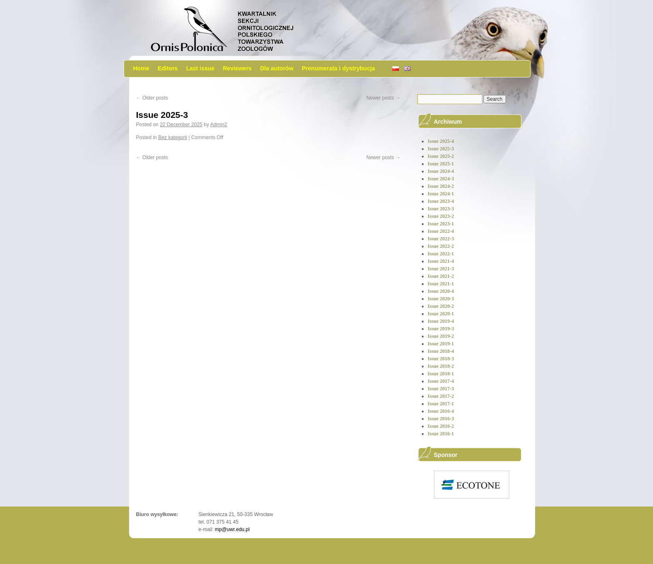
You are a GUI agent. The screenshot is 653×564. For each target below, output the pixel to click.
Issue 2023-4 (441, 201)
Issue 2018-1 (441, 374)
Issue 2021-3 (441, 269)
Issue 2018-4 (441, 351)
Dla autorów (276, 68)
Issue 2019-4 (441, 321)
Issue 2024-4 (441, 171)
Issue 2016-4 (441, 411)
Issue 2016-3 (441, 419)
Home (141, 68)
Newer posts (383, 98)
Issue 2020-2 (441, 306)
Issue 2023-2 (441, 216)
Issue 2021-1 (441, 284)
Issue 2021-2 (441, 276)
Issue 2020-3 (441, 299)
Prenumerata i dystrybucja (338, 68)
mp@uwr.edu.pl (232, 529)
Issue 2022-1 (441, 254)
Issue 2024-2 (441, 186)
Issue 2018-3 (441, 359)
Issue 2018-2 (441, 366)
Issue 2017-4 (441, 381)
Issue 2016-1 (441, 434)
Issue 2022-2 (441, 246)
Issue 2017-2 (441, 396)
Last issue (200, 68)
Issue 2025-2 (441, 156)
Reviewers (237, 68)
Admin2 (218, 124)
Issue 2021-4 (441, 261)
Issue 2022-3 (441, 239)
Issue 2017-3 (441, 389)
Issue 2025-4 (441, 141)
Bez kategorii (172, 137)
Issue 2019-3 (441, 329)
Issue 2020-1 (441, 314)
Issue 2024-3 (441, 179)
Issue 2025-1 (441, 164)
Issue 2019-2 (441, 336)
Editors (167, 68)
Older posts (152, 98)
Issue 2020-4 (441, 291)
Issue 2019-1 (441, 344)
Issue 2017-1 (441, 404)
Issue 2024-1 (441, 194)
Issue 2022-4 (441, 231)
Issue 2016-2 (441, 426)
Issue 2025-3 (162, 115)
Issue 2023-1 (441, 224)
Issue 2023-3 (441, 209)
